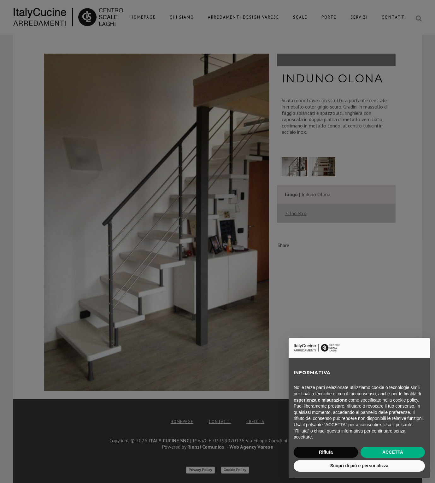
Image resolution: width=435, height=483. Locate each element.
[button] (422, 348)
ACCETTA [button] (392, 452)
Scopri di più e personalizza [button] (359, 465)
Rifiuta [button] (326, 452)
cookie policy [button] (405, 400)
